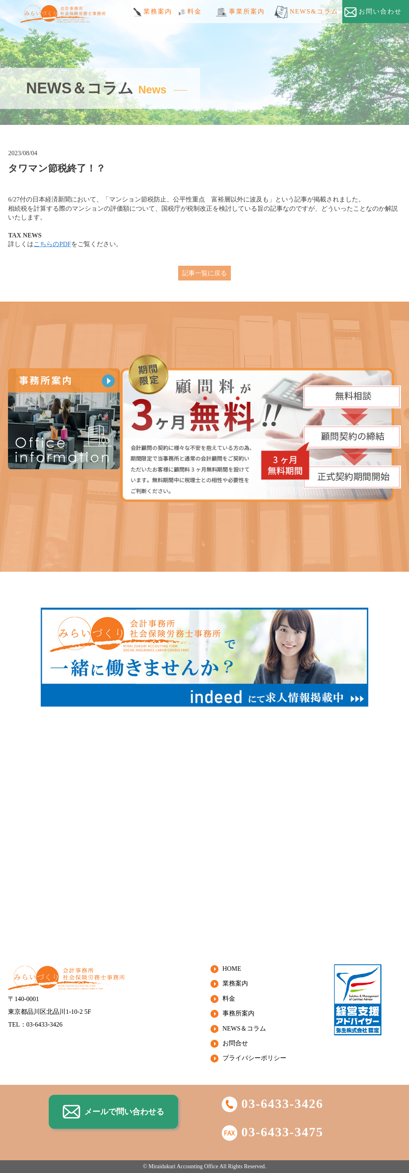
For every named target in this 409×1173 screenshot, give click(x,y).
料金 (190, 11)
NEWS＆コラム (244, 1028)
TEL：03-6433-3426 (35, 1024)
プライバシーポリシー (254, 1058)
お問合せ (235, 1043)
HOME (231, 968)
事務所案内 (238, 1013)
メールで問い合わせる (113, 1112)
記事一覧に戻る (204, 273)
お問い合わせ (373, 12)
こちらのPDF (52, 244)
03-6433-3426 (272, 1103)
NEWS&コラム (306, 12)
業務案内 (152, 12)
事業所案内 (240, 12)
